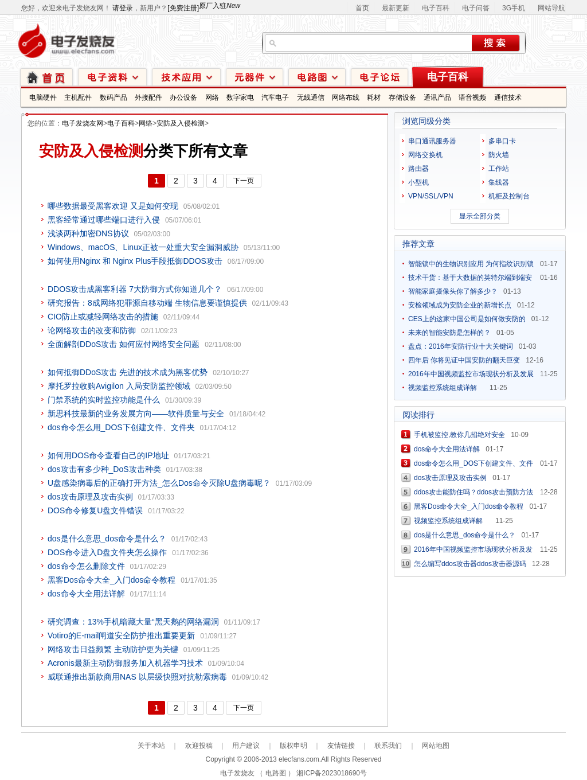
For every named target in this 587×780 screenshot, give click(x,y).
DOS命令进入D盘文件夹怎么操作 (107, 552)
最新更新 (395, 8)
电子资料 (112, 77)
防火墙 (498, 155)
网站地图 (435, 746)
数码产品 (113, 97)
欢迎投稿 (199, 746)
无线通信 (310, 97)
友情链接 (341, 746)
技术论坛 (379, 77)
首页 (362, 8)
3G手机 (513, 8)
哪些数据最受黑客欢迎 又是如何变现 (113, 205)
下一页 (243, 181)
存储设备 (402, 97)
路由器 (418, 169)
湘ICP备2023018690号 (331, 773)
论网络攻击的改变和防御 (92, 330)
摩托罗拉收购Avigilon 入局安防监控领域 (119, 386)
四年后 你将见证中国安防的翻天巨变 (464, 360)
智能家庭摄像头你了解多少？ (453, 291)
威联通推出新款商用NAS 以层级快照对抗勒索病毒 (137, 676)
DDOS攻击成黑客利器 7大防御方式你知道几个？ (135, 289)
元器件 (254, 77)
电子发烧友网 (82, 123)
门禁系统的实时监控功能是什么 (104, 399)
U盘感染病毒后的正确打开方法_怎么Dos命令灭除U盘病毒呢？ (159, 482)
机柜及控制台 (509, 196)
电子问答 (476, 8)
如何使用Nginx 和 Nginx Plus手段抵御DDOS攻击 (135, 261)
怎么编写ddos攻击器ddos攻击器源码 (470, 564)
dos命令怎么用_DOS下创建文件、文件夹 (121, 427)
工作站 (498, 169)
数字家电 (240, 97)
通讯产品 (437, 97)
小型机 (418, 182)
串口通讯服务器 (432, 141)
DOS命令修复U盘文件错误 (95, 510)
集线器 (498, 182)
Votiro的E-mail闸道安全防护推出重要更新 (121, 635)
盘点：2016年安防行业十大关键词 (460, 346)
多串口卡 (502, 141)
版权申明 (293, 746)
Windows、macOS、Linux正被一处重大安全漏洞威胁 (143, 247)
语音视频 (472, 97)
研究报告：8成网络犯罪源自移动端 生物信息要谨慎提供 (147, 302)
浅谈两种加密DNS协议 (88, 233)
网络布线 (345, 97)
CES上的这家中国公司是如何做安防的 (467, 319)
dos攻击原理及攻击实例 (90, 496)
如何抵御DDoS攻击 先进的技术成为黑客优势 (128, 372)
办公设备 (183, 97)
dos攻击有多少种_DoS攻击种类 (104, 469)
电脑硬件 (43, 97)
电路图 (317, 77)
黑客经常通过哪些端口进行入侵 (104, 219)
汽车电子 (275, 97)
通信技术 (508, 97)
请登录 (122, 8)
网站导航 (551, 8)
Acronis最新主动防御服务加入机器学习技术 (125, 663)
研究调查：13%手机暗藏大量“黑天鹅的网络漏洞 (133, 621)
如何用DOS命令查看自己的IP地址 (108, 455)
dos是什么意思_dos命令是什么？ (107, 538)
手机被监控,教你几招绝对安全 (459, 435)
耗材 (374, 97)
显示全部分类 (479, 216)
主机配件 (78, 97)
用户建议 (246, 746)
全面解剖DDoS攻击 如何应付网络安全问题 (123, 344)
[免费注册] (183, 8)
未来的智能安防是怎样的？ (449, 333)
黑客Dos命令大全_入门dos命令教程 (111, 579)
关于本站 (151, 746)
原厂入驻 (219, 6)
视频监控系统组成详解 (446, 388)
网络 (212, 97)
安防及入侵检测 (180, 123)
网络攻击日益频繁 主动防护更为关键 (113, 649)
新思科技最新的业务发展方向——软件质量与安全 (136, 413)
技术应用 (186, 77)
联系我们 (388, 746)
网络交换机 (425, 155)
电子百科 (435, 8)
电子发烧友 (237, 773)
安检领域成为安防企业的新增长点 (459, 305)
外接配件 (148, 97)
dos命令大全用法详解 (86, 593)
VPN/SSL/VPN (430, 196)
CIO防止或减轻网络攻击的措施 (103, 316)
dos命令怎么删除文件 (86, 566)
